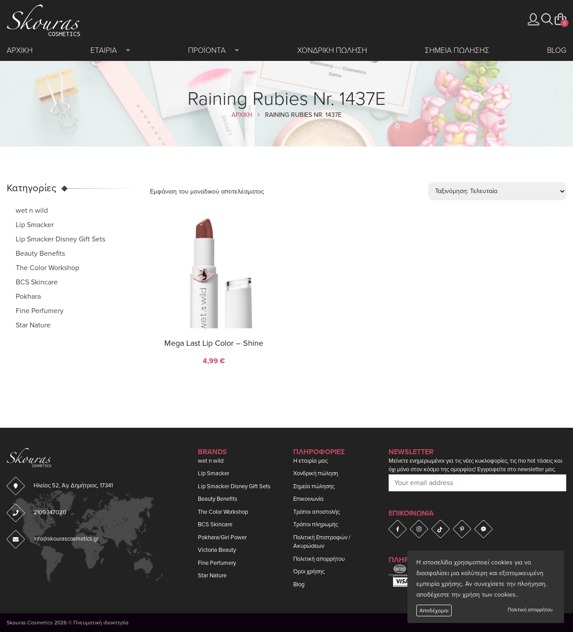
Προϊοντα (207, 50)
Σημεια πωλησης (457, 50)
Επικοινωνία (308, 499)
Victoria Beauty (217, 550)
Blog (556, 50)
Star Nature (33, 325)
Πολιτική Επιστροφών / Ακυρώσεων (322, 542)
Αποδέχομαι (434, 610)
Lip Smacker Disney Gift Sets (60, 239)
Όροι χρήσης (309, 571)
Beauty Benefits (40, 253)
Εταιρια (103, 50)
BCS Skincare (37, 282)
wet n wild (32, 210)
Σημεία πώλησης (313, 486)
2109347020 (50, 512)
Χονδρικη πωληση (332, 50)
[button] (547, 19)
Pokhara (28, 296)
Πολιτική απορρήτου (530, 610)
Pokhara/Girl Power (222, 537)
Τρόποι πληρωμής (315, 524)
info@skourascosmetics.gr (66, 538)
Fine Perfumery (40, 310)
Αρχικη (20, 50)
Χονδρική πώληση (315, 473)
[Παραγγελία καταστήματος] (497, 191)
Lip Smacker (35, 224)
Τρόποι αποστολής (316, 512)
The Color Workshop (47, 267)
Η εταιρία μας (310, 460)
